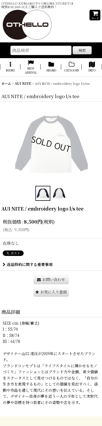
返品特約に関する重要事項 (27, 264)
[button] (10, 67)
